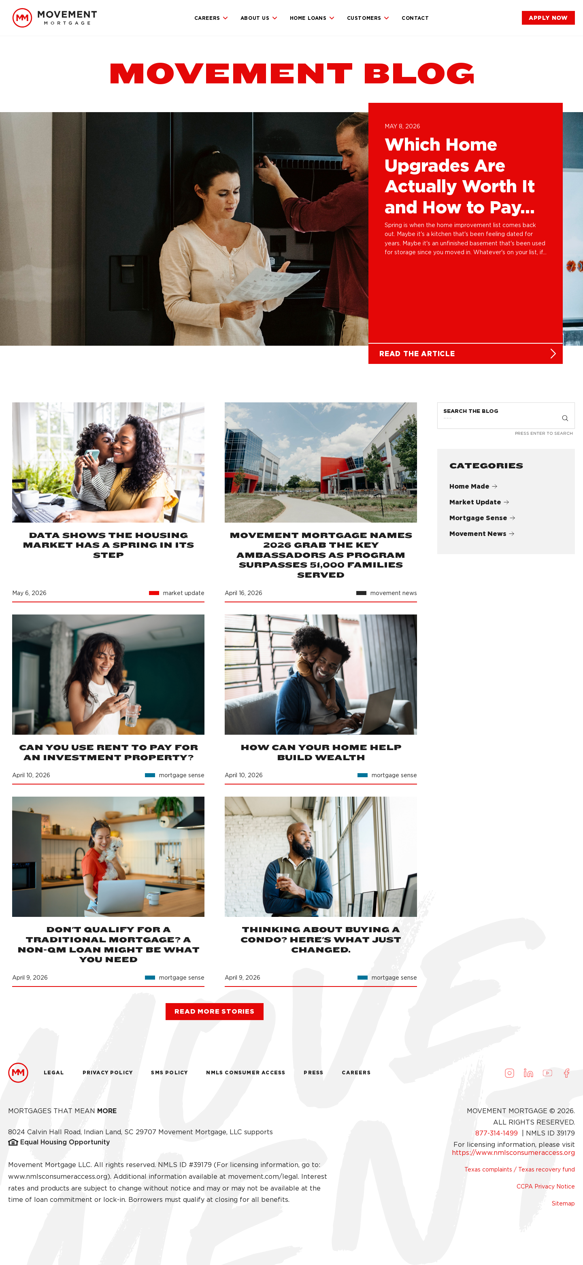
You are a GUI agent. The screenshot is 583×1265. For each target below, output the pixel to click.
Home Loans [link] (312, 18)
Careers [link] (211, 18)
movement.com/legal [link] (263, 1176)
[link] (54, 18)
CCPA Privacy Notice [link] (546, 1186)
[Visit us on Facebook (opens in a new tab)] (566, 1072)
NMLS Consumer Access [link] (245, 1072)
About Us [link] (259, 18)
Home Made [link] (473, 486)
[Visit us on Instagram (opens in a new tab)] (509, 1072)
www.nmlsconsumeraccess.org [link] (57, 1176)
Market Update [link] (479, 502)
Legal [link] (54, 1072)
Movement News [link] (482, 534)
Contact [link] (415, 18)
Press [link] (313, 1072)
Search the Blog (470, 411)
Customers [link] (368, 18)
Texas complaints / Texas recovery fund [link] (519, 1169)
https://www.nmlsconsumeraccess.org (513, 1153)
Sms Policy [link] (169, 1072)
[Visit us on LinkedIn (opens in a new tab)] (528, 1072)
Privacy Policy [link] (108, 1072)
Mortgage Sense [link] (482, 518)
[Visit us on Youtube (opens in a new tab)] (547, 1072)
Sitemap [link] (563, 1203)
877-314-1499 (497, 1133)
